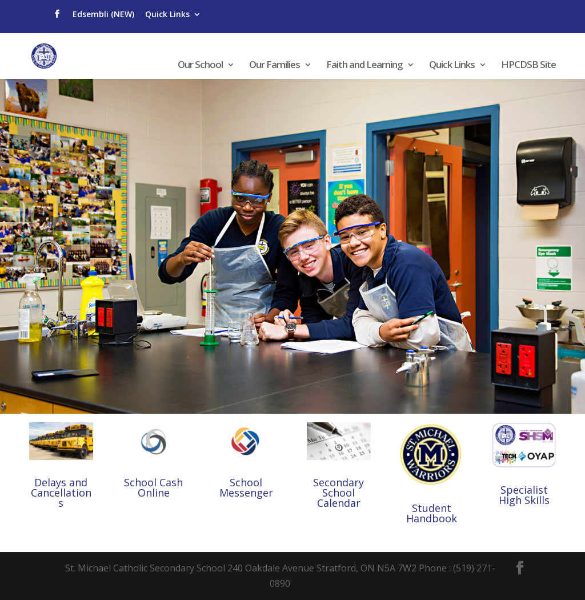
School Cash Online (153, 487)
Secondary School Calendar (338, 492)
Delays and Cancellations (61, 492)
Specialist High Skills (524, 495)
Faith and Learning (364, 66)
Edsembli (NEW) (103, 14)
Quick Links (167, 14)
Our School (200, 66)
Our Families (274, 66)
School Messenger (246, 487)
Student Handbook (431, 513)
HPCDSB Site (528, 66)
